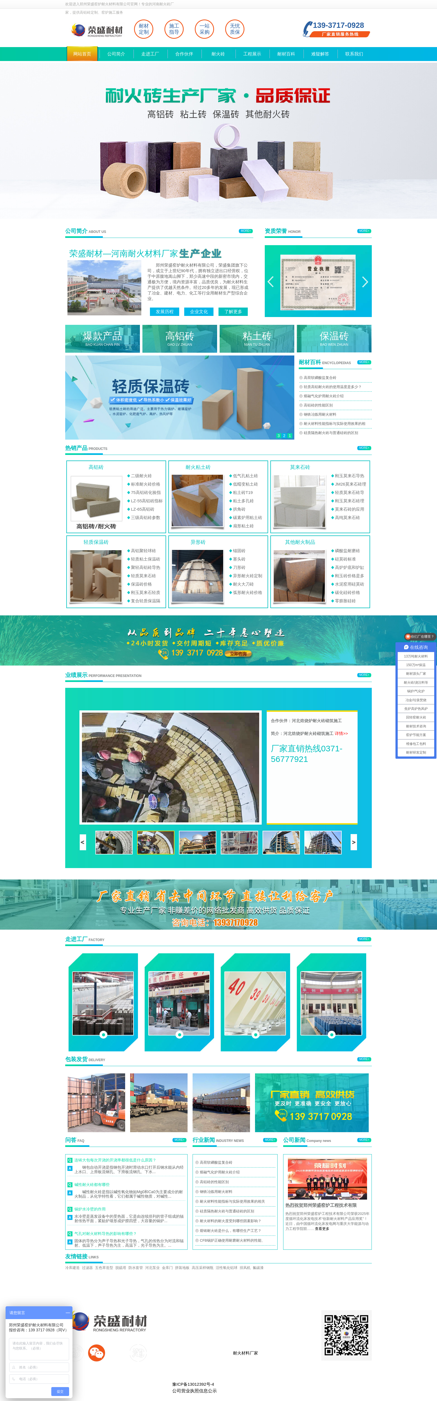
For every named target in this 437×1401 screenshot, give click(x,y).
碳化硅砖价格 (347, 592)
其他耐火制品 (300, 542)
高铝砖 (96, 467)
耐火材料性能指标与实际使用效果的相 (334, 423)
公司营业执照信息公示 (194, 1390)
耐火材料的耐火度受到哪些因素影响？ (230, 1221)
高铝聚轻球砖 (143, 550)
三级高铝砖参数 (145, 517)
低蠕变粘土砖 (245, 484)
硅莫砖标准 (345, 559)
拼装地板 (182, 1268)
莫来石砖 (300, 467)
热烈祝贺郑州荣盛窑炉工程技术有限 (321, 1205)
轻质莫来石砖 (143, 575)
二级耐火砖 (141, 475)
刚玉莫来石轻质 (145, 592)
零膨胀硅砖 (345, 600)
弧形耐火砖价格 (247, 592)
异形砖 (198, 542)
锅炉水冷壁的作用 (90, 1209)
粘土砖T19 (243, 492)
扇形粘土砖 (243, 525)
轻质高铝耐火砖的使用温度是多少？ (333, 387)
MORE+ (246, 230)
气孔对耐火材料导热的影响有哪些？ (105, 1233)
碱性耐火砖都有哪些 (92, 1184)
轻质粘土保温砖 (145, 559)
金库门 (167, 1268)
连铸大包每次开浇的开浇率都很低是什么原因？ (115, 1160)
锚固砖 (239, 550)
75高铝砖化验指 (146, 492)
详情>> (341, 733)
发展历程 (165, 311)
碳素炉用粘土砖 (247, 517)
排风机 (245, 1268)
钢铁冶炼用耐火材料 (320, 414)
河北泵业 (152, 1268)
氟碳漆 (258, 1268)
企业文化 (199, 311)
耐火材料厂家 (245, 1353)
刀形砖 (239, 567)
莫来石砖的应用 (349, 509)
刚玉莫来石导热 (349, 475)
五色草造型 (104, 1268)
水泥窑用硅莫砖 (349, 584)
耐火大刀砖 (243, 584)
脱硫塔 (120, 1268)
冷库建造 (72, 1268)
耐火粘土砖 (198, 467)
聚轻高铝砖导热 (145, 567)
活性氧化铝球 (226, 1268)
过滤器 (87, 1268)
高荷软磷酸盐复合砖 (320, 378)
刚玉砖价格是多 (349, 575)
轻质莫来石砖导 (349, 492)
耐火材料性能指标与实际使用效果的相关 (232, 1201)
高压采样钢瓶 (202, 1268)
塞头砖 (239, 559)
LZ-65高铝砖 (142, 509)
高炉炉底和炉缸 (349, 567)
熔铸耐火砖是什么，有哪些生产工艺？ (230, 1231)
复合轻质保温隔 (145, 600)
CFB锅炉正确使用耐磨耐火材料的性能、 (232, 1240)
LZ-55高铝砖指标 (147, 500)
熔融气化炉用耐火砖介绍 (324, 396)
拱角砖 (239, 509)
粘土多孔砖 (243, 500)
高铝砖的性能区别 (318, 405)
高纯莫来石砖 (347, 517)
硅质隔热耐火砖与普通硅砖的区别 (331, 433)
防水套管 (135, 1268)
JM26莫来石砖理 (350, 484)
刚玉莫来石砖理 (349, 500)
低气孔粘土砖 (245, 475)
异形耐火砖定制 (247, 575)
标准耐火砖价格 (145, 484)
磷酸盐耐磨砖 (347, 550)
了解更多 (233, 311)
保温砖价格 (141, 584)
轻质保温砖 (96, 542)
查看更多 (322, 1229)
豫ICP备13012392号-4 (193, 1384)
